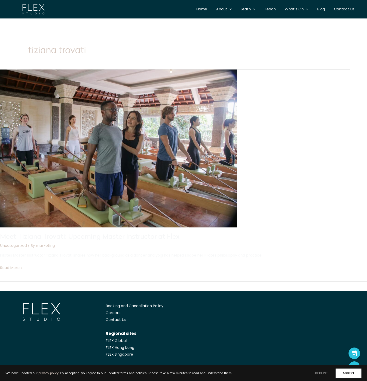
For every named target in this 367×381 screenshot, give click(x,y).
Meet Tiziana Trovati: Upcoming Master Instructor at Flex (90, 237)
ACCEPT (347, 373)
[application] (237, 9)
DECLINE (318, 373)
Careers (113, 312)
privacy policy (48, 373)
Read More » (11, 267)
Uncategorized (13, 245)
